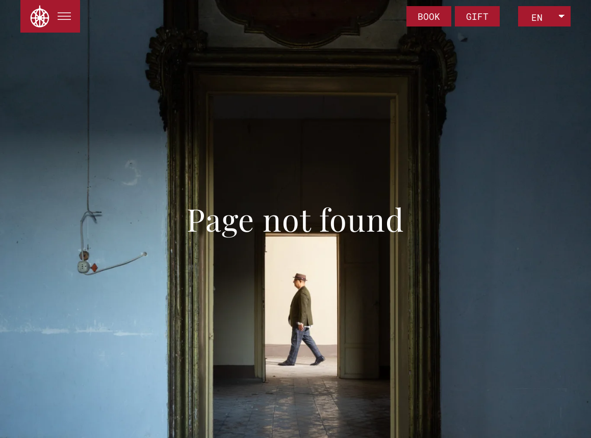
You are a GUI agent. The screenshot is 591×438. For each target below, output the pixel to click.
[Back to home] (40, 16)
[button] (64, 16)
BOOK (429, 16)
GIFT (477, 16)
